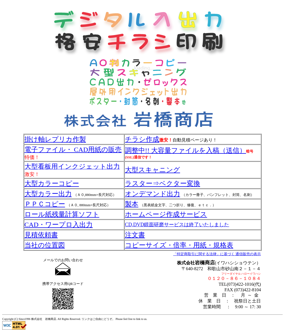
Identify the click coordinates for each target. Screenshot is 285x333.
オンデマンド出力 (152, 193)
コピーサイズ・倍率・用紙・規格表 (179, 245)
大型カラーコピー (51, 183)
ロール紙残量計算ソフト (61, 214)
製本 (131, 204)
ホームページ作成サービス (166, 214)
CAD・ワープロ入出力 (58, 224)
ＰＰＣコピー (44, 204)
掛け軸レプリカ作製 (55, 139)
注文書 (135, 234)
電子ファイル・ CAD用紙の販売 (73, 149)
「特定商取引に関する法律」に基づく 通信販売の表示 (217, 254)
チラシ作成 (142, 139)
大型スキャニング (152, 169)
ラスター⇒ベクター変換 (162, 183)
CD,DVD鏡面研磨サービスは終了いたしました (177, 224)
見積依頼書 (41, 234)
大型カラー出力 (48, 193)
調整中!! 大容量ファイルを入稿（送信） (185, 150)
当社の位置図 (44, 245)
